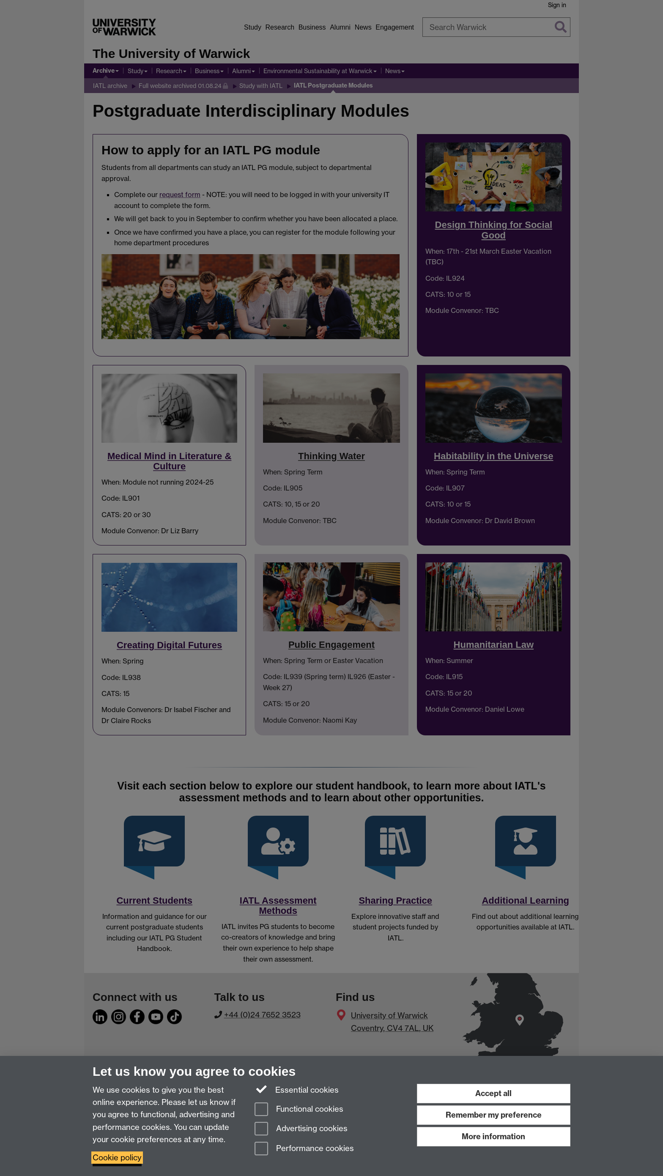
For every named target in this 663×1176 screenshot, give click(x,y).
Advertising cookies (301, 1129)
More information (493, 1136)
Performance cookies (304, 1149)
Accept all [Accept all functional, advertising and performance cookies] (493, 1093)
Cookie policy (117, 1157)
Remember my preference (494, 1115)
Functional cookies (299, 1110)
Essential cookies (297, 1089)
